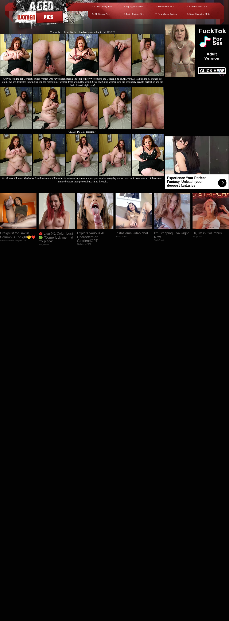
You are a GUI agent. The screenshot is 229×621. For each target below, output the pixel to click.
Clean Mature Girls (198, 6)
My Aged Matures (134, 6)
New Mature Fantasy (167, 14)
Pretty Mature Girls (135, 14)
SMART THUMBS (122, 532)
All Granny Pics (101, 14)
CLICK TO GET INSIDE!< (83, 131)
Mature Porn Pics (166, 6)
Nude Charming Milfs (199, 14)
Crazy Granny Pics (103, 6)
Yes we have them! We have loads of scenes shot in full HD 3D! (82, 32)
